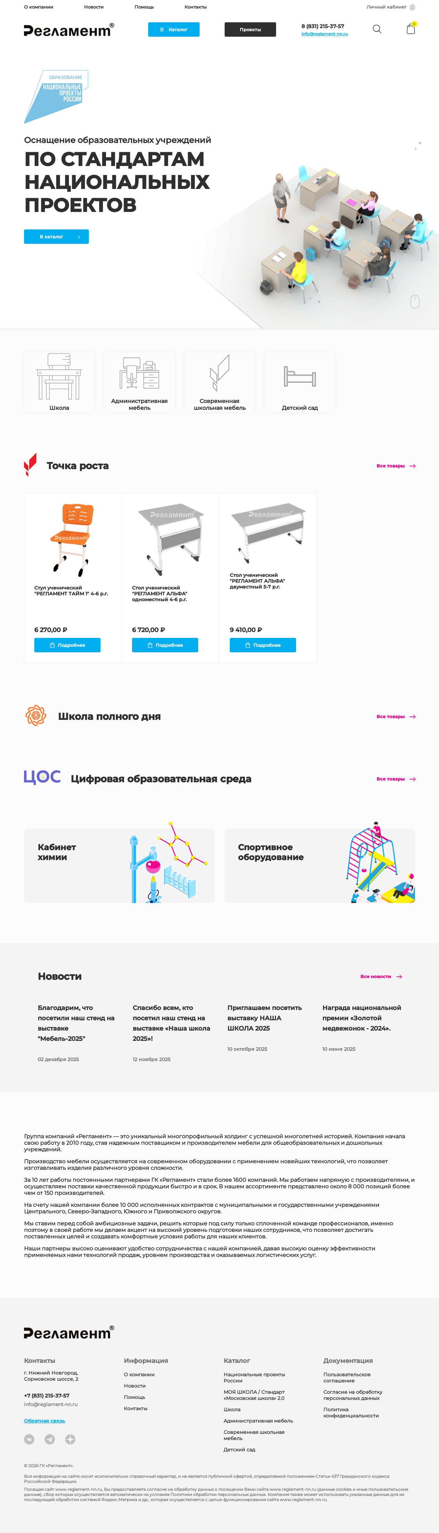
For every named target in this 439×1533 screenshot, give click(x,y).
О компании (38, 7)
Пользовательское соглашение (347, 1377)
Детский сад (239, 1450)
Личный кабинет (391, 7)
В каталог (60, 236)
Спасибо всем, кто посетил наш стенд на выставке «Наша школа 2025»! (172, 1034)
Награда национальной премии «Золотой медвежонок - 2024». (361, 1029)
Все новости (375, 976)
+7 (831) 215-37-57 (46, 1395)
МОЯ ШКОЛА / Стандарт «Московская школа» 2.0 (254, 1395)
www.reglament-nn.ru (78, 1489)
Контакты (195, 7)
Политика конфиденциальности (351, 1412)
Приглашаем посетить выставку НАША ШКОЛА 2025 (266, 1029)
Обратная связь (44, 1421)
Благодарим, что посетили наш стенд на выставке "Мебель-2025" (77, 1034)
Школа (232, 1409)
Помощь (144, 7)
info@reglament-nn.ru (324, 33)
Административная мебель (258, 1421)
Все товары (391, 465)
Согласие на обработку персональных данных (352, 1395)
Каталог (174, 29)
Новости (94, 7)
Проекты (250, 29)
